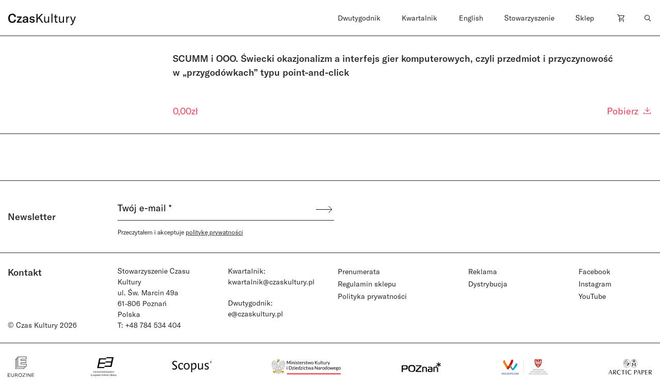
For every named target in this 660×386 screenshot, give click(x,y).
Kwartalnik (419, 17)
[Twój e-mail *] (216, 209)
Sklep (584, 17)
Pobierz (629, 110)
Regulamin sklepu (367, 283)
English (471, 17)
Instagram (595, 283)
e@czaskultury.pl (255, 313)
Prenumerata (359, 271)
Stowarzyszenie (529, 17)
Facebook (594, 271)
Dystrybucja (487, 283)
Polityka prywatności (372, 296)
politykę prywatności (214, 232)
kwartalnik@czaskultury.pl (271, 281)
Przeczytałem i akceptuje (180, 232)
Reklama (482, 271)
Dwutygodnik (359, 17)
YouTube (592, 296)
